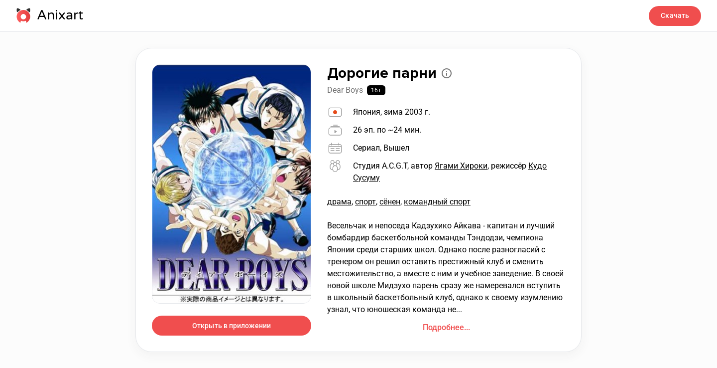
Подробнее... (446, 327)
